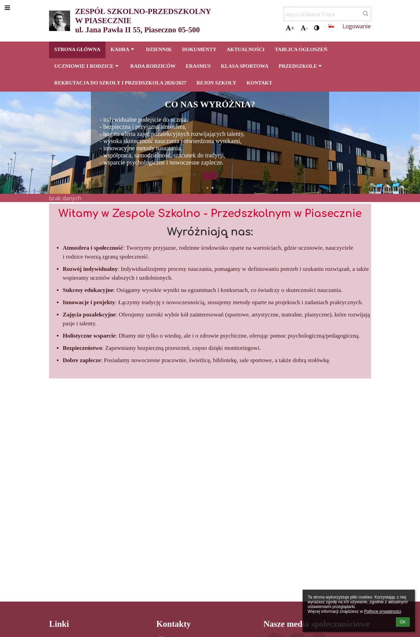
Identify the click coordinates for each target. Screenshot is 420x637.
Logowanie (356, 26)
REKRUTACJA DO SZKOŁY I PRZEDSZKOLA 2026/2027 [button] (120, 83)
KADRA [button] (123, 49)
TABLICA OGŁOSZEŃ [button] (301, 49)
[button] (331, 26)
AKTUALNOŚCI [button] (246, 49)
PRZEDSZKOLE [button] (301, 66)
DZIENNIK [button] (159, 49)
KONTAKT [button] (259, 83)
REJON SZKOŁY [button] (216, 83)
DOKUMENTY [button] (199, 49)
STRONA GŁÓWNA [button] (77, 49)
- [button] (304, 28)
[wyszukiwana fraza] (327, 14)
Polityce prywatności (382, 611)
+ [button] (290, 28)
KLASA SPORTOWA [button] (245, 66)
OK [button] (403, 622)
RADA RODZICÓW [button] (153, 66)
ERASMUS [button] (198, 66)
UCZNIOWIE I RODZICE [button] (87, 66)
